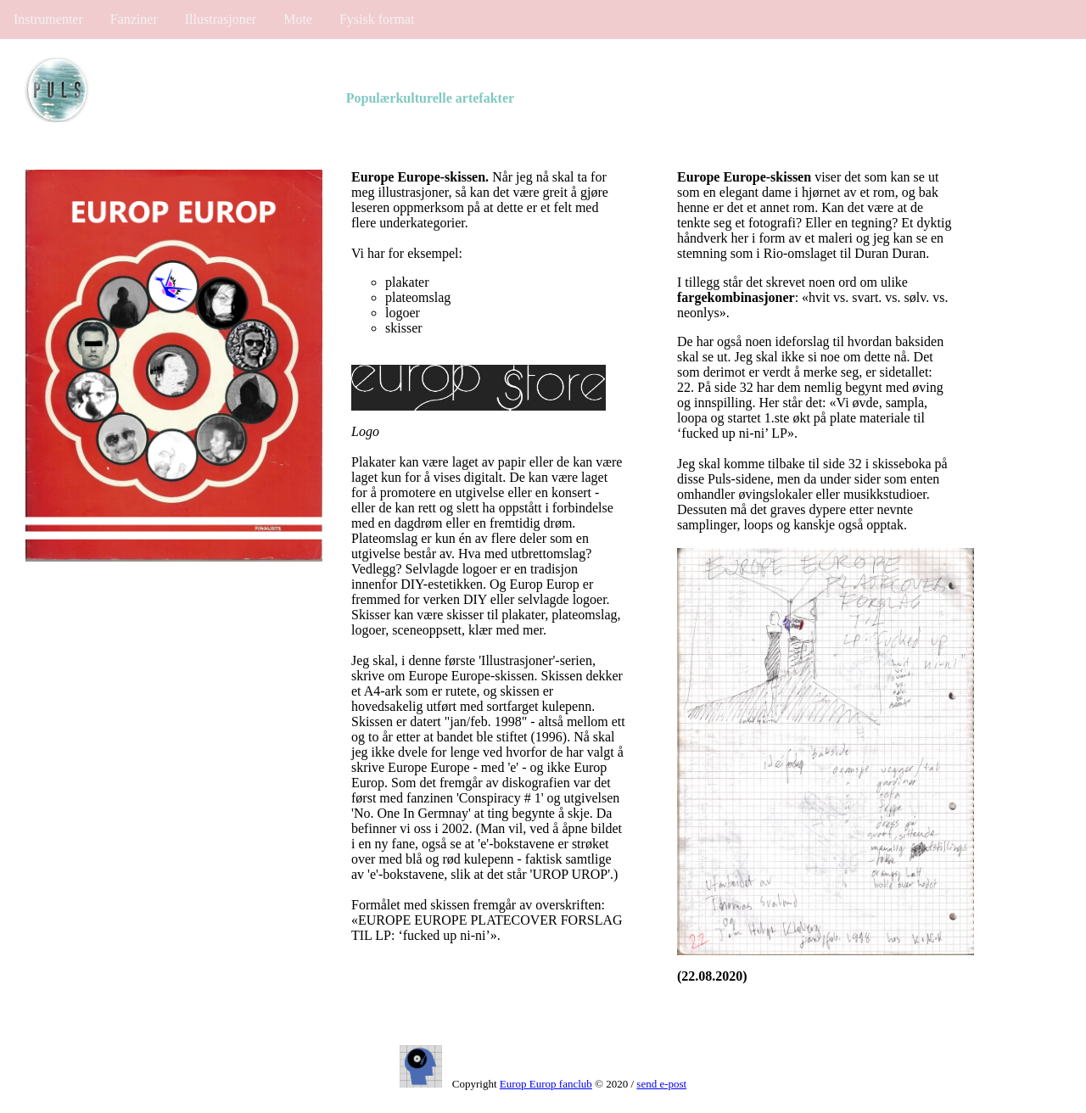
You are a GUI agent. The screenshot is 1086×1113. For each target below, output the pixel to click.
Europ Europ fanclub (546, 1083)
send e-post (661, 1083)
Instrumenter (48, 19)
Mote (297, 19)
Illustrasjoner (220, 19)
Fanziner (134, 19)
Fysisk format (376, 19)
